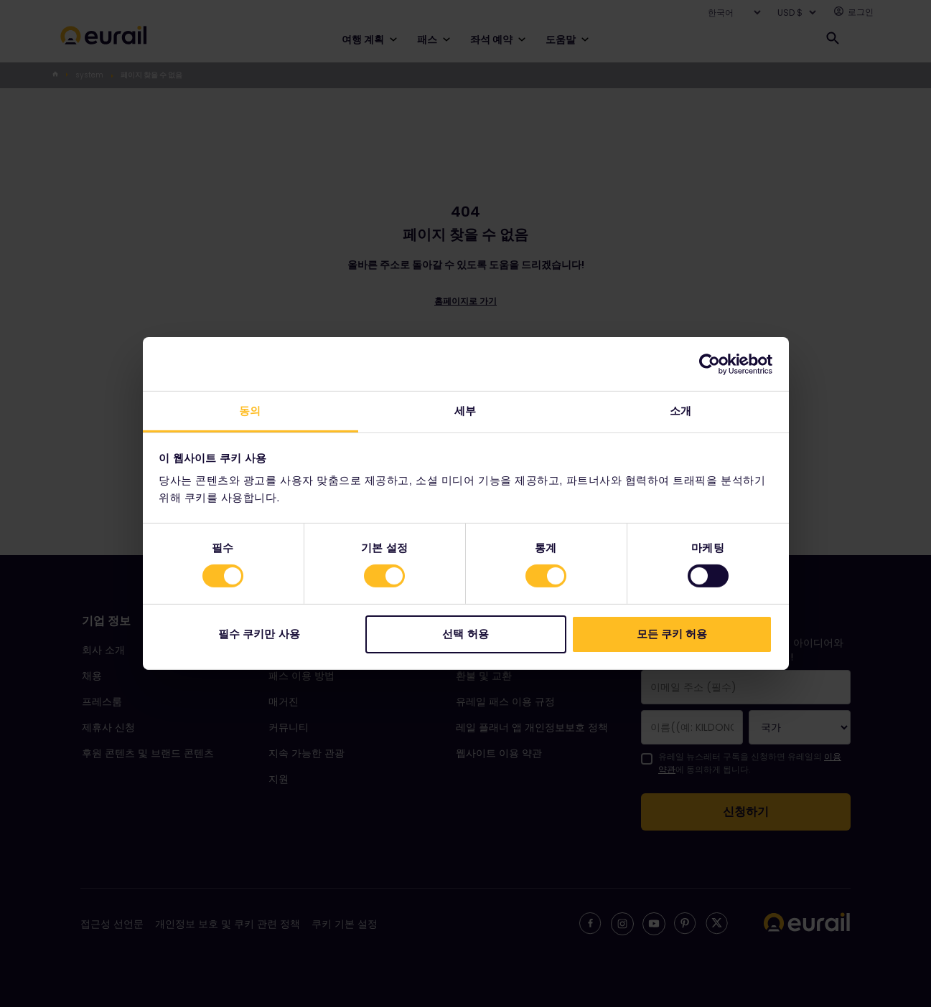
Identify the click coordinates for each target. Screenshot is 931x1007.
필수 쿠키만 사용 (258, 634)
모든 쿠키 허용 (672, 634)
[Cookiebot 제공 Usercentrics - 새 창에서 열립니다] (709, 363)
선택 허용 (465, 634)
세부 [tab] (465, 411)
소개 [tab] (680, 411)
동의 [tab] (250, 411)
